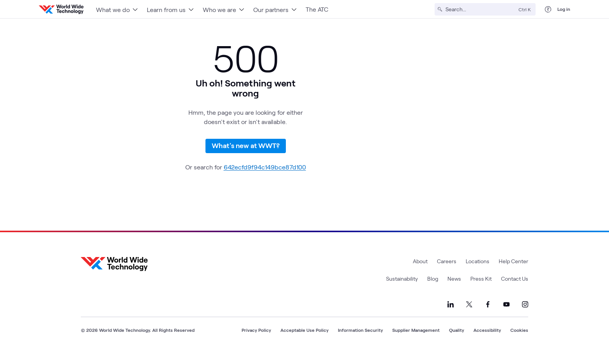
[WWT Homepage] (61, 9)
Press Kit (481, 278)
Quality (456, 330)
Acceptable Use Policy (304, 330)
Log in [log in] (563, 9)
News (454, 278)
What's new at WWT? (246, 145)
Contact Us (514, 278)
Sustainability (402, 278)
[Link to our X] (469, 304)
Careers (446, 261)
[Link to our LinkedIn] (450, 304)
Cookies (519, 330)
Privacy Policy (256, 330)
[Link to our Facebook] (488, 304)
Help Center (513, 261)
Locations (477, 261)
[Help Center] (548, 9)
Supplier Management (416, 330)
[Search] (480, 9)
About (420, 261)
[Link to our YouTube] (506, 304)
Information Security (360, 330)
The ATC (317, 9)
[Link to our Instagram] (525, 304)
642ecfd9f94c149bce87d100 (265, 167)
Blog (432, 278)
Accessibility (487, 330)
